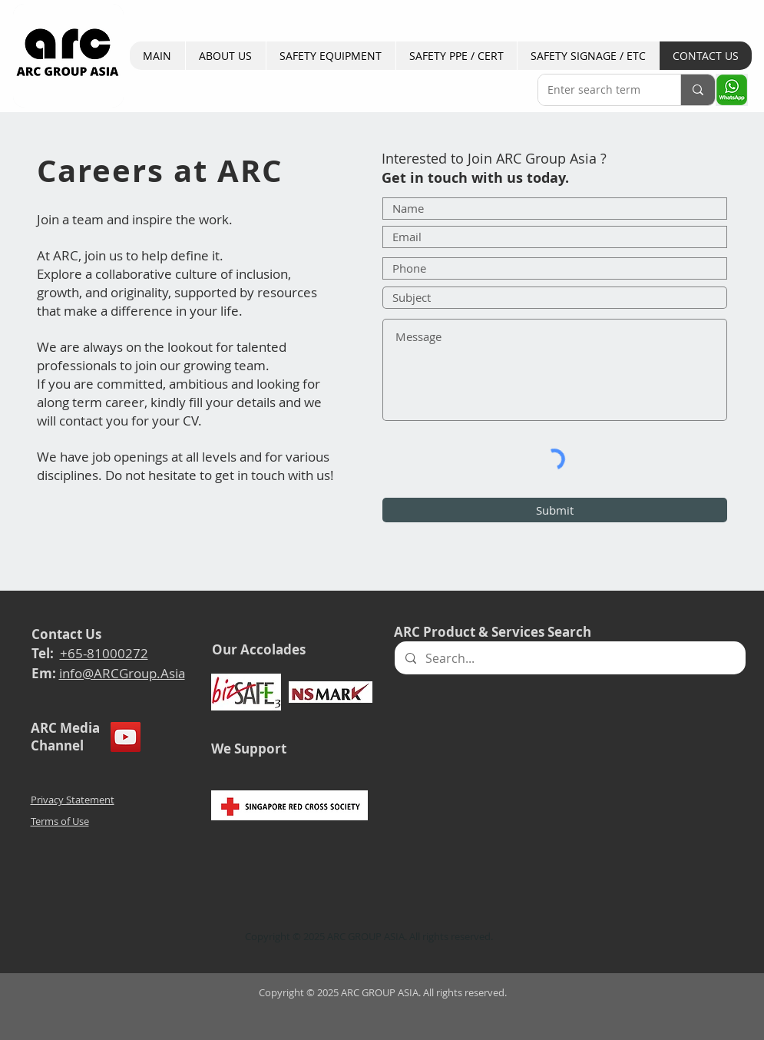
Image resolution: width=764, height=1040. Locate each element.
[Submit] (554, 510)
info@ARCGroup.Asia (122, 673)
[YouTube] (126, 737)
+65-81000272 (104, 653)
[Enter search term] (597, 90)
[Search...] (569, 657)
